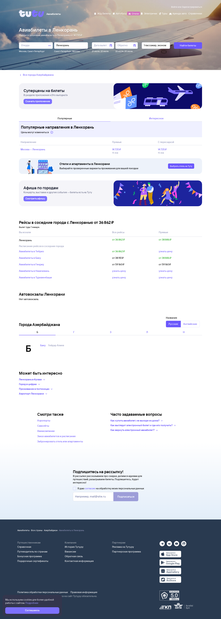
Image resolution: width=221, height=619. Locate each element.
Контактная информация (79, 561)
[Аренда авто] (178, 13)
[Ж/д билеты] (102, 13)
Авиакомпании (46, 431)
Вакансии (70, 551)
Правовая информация (83, 592)
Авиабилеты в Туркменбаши (35, 277)
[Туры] (163, 13)
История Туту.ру (74, 546)
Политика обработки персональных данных (42, 592)
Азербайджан (51, 530)
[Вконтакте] (169, 542)
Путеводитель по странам (32, 551)
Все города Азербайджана (36, 75)
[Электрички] (148, 13)
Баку (43, 345)
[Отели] (133, 13)
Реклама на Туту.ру (123, 546)
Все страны (36, 530)
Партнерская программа (126, 551)
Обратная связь (74, 556)
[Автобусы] (119, 13)
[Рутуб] (183, 542)
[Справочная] (195, 13)
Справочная (24, 546)
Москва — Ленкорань (33, 149)
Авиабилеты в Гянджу (31, 264)
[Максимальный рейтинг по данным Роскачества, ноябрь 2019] (169, 595)
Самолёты (43, 425)
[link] (38, 101)
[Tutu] (31, 13)
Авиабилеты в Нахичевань (34, 270)
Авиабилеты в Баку (30, 257)
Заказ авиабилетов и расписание (56, 436)
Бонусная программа (29, 556)
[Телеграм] (162, 542)
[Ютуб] (176, 542)
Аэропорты (43, 420)
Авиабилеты (23, 530)
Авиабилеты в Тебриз (31, 251)
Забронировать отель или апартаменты (60, 441)
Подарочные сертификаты (32, 561)
